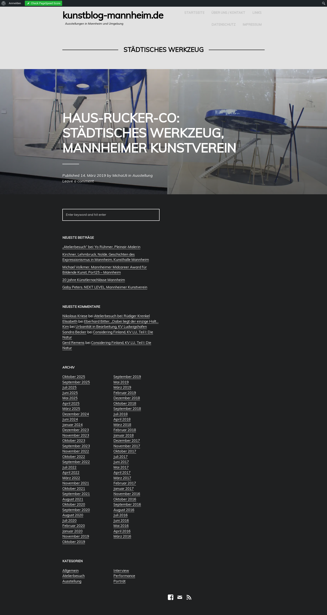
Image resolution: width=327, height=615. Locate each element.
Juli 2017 (120, 456)
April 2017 (122, 472)
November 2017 (126, 446)
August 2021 (72, 499)
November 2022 (75, 451)
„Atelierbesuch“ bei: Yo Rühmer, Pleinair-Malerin (101, 247)
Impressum (252, 25)
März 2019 (122, 387)
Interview (121, 570)
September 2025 (76, 382)
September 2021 (76, 493)
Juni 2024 (70, 419)
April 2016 (122, 531)
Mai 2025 (70, 398)
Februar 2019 (124, 392)
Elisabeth (69, 321)
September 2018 (127, 408)
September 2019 (127, 376)
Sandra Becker (74, 332)
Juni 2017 (121, 462)
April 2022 (70, 472)
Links (257, 13)
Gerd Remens (73, 342)
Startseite (194, 13)
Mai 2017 (121, 467)
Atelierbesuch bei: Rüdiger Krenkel (122, 316)
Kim (65, 326)
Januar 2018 (123, 435)
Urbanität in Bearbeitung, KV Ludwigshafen (111, 326)
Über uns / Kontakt (228, 13)
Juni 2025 (70, 392)
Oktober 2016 (124, 499)
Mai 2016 (121, 525)
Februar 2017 (124, 483)
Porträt (119, 581)
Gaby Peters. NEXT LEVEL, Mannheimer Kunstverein (104, 287)
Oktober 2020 (73, 504)
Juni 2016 (121, 520)
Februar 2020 (73, 525)
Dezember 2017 (126, 440)
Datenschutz (223, 25)
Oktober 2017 (124, 451)
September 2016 (127, 504)
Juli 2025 (69, 387)
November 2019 (75, 536)
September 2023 (76, 446)
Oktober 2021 (73, 488)
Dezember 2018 (126, 398)
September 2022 (76, 462)
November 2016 (126, 493)
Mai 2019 (121, 382)
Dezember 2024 (75, 414)
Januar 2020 (72, 531)
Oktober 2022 (73, 456)
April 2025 (70, 403)
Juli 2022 (69, 467)
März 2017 (122, 478)
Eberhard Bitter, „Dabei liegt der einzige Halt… (121, 321)
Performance (124, 575)
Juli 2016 (120, 515)
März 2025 (71, 408)
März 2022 (71, 478)
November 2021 (75, 483)
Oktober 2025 (73, 376)
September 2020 (76, 510)
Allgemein (70, 570)
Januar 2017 (123, 488)
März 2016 (122, 536)
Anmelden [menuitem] (15, 3)
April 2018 (122, 419)
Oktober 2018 (124, 403)
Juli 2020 (69, 520)
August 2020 (72, 515)
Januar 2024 (72, 424)
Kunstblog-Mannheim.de (112, 15)
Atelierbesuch (73, 575)
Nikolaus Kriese (74, 316)
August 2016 (123, 510)
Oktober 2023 (73, 440)
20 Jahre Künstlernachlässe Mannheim (93, 280)
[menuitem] (3, 3)
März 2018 (122, 424)
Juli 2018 (120, 414)
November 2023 (75, 435)
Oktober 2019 (73, 541)
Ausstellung (71, 581)
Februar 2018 (124, 430)
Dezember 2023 (75, 430)
